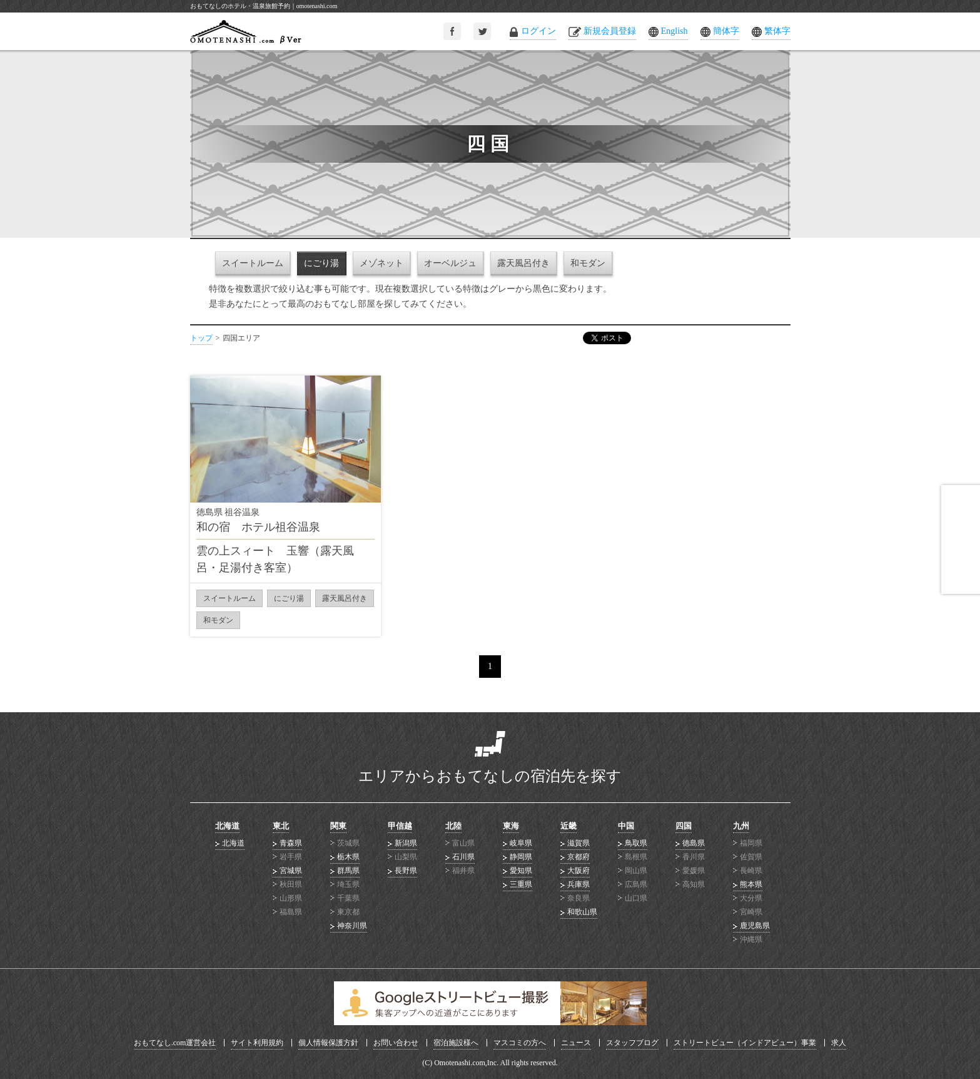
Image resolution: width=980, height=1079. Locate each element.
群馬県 (348, 870)
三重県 (521, 884)
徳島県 (693, 843)
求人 (838, 1042)
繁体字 (777, 31)
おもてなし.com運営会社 (175, 1042)
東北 (281, 826)
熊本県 (751, 884)
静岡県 (521, 856)
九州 (741, 826)
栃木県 (348, 856)
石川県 (463, 856)
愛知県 (521, 870)
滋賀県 (578, 843)
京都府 (578, 856)
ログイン (538, 31)
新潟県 (406, 843)
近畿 (568, 826)
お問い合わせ (395, 1042)
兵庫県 (578, 884)
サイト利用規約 (257, 1042)
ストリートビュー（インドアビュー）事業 (745, 1042)
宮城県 (291, 870)
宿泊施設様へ (455, 1042)
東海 (511, 826)
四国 (683, 826)
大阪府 (578, 870)
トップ (201, 338)
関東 (338, 826)
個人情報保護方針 (328, 1042)
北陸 (453, 826)
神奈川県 (352, 925)
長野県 (406, 870)
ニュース (576, 1042)
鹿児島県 (755, 925)
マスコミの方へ (519, 1042)
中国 (626, 826)
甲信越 (400, 826)
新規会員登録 (609, 31)
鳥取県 (636, 843)
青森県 (291, 843)
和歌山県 (582, 912)
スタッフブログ (632, 1042)
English (674, 31)
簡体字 (726, 31)
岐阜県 (521, 843)
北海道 (227, 826)
